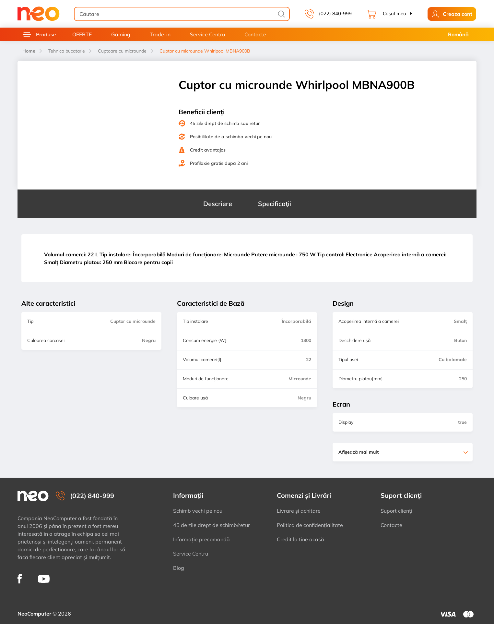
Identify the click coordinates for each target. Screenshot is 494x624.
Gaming (120, 34)
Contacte (255, 34)
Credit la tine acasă (300, 539)
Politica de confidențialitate (310, 525)
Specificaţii (274, 204)
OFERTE (82, 34)
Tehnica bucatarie (66, 51)
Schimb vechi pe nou (197, 511)
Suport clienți (396, 511)
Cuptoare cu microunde (122, 51)
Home (28, 51)
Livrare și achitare (299, 511)
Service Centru (207, 34)
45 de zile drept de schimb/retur (211, 525)
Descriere (217, 204)
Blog (178, 568)
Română (458, 34)
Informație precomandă (201, 539)
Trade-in (160, 34)
